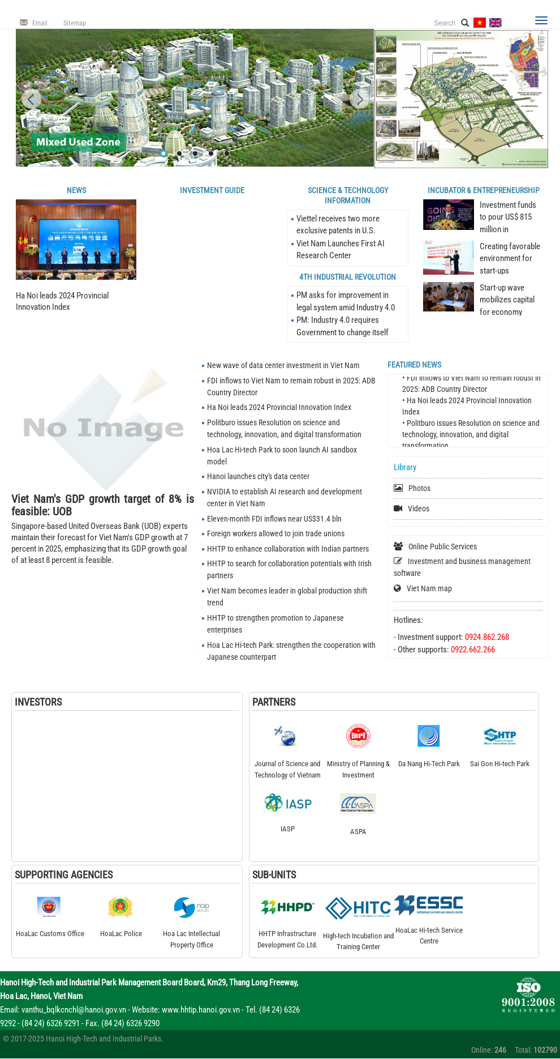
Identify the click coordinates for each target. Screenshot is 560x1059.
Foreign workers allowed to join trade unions (275, 533)
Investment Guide (212, 190)
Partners (273, 702)
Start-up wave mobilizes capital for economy (507, 300)
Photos (419, 488)
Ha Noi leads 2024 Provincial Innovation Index (279, 407)
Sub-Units (274, 875)
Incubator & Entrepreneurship (484, 190)
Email (40, 23)
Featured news (414, 364)
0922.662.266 (473, 649)
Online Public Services (442, 546)
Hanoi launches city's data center (258, 476)
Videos (418, 508)
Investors (38, 702)
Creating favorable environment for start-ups (510, 258)
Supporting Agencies (64, 875)
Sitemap (74, 23)
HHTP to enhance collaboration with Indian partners (288, 548)
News (76, 190)
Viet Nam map (429, 588)
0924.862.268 (487, 637)
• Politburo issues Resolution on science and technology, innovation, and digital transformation (471, 436)
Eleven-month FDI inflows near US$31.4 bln (274, 518)
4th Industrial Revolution (347, 276)
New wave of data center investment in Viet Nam (283, 365)
